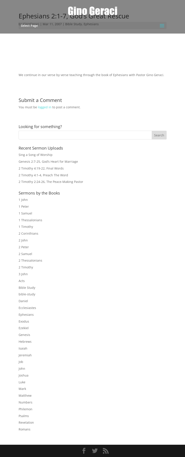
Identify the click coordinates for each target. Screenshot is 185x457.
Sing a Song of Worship (36, 155)
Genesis (24, 335)
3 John (23, 274)
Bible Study (27, 288)
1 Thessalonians (30, 220)
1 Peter (24, 206)
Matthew (25, 395)
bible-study (27, 294)
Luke (22, 382)
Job (21, 362)
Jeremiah (25, 355)
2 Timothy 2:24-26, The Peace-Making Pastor (51, 182)
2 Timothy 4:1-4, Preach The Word (43, 175)
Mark (22, 389)
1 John (23, 200)
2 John (23, 240)
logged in (44, 107)
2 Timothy (26, 267)
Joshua (23, 375)
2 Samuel (25, 254)
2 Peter (24, 247)
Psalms (24, 416)
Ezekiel (24, 328)
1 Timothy (26, 227)
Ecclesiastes (27, 308)
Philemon (25, 409)
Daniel (23, 301)
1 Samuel (25, 213)
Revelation (26, 422)
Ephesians (26, 314)
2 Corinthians (28, 233)
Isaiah (23, 348)
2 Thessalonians (30, 260)
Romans (24, 429)
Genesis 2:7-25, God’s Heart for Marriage (48, 161)
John (22, 368)
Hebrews (25, 341)
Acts (22, 281)
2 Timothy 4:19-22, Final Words (41, 168)
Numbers (25, 402)
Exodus (24, 321)
